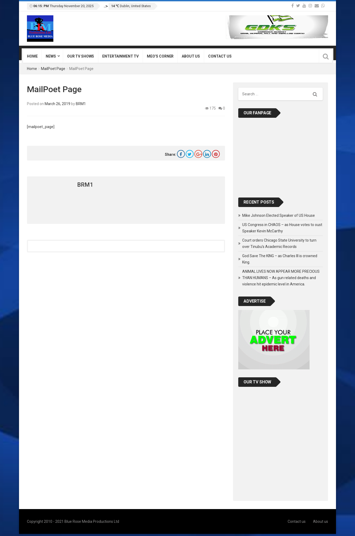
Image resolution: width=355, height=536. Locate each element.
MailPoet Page (53, 69)
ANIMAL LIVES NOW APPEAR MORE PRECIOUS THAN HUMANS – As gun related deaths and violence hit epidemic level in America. (281, 277)
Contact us (220, 56)
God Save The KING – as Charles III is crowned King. (279, 259)
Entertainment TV (120, 56)
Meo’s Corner (160, 56)
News (51, 56)
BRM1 (81, 104)
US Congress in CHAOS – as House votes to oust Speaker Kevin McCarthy (282, 228)
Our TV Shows (80, 56)
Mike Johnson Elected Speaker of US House (278, 215)
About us (191, 56)
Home (32, 56)
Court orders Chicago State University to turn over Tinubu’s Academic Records (279, 243)
